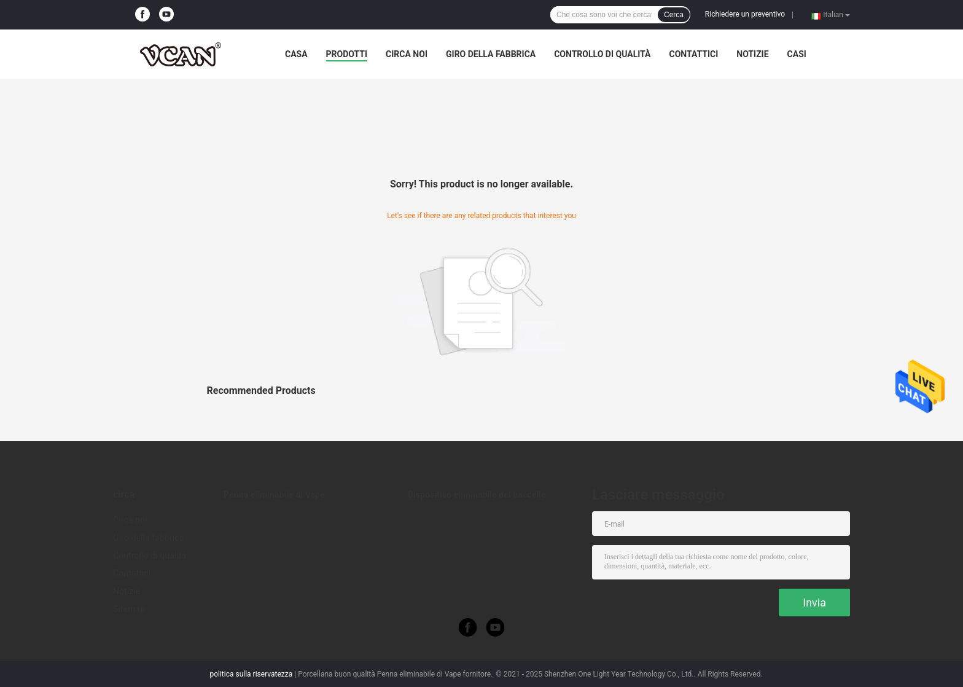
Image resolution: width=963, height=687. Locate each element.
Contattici (693, 54)
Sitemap (129, 609)
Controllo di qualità (602, 54)
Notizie (752, 54)
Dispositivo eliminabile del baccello (477, 495)
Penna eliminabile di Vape (274, 495)
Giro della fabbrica (491, 54)
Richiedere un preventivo (745, 14)
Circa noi (406, 54)
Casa (296, 54)
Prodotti (347, 54)
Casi (796, 54)
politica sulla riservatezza (250, 674)
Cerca (674, 14)
